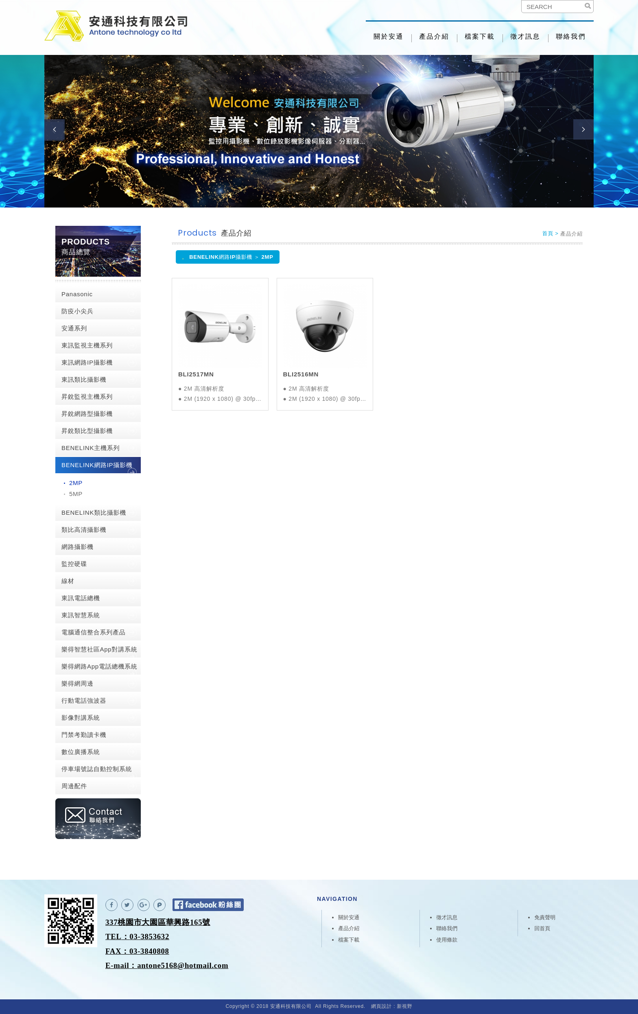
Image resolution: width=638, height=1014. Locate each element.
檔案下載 (480, 36)
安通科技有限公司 (119, 27)
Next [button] (583, 129)
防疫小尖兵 (77, 311)
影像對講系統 (80, 717)
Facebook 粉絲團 (208, 904)
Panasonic (77, 294)
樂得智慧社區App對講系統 (99, 649)
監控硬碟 (74, 563)
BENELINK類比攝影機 (93, 512)
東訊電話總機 (80, 597)
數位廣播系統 (80, 751)
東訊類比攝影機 (83, 379)
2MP (76, 482)
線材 (67, 580)
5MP (76, 493)
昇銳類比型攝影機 (87, 430)
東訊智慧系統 (80, 615)
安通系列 (74, 328)
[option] (319, 131)
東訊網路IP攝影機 (87, 362)
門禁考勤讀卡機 (83, 734)
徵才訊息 (525, 36)
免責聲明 (544, 917)
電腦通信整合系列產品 (93, 632)
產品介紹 (434, 36)
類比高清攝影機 (83, 529)
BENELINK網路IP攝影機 (97, 464)
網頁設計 (381, 1006)
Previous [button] (54, 129)
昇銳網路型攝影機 (87, 413)
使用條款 (446, 940)
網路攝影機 (77, 546)
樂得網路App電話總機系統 (99, 666)
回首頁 (542, 928)
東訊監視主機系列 (87, 345)
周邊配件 (74, 785)
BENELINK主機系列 (90, 447)
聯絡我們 (571, 36)
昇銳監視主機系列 (87, 396)
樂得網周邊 (77, 683)
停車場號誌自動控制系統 (96, 768)
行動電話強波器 (83, 700)
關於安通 (389, 36)
